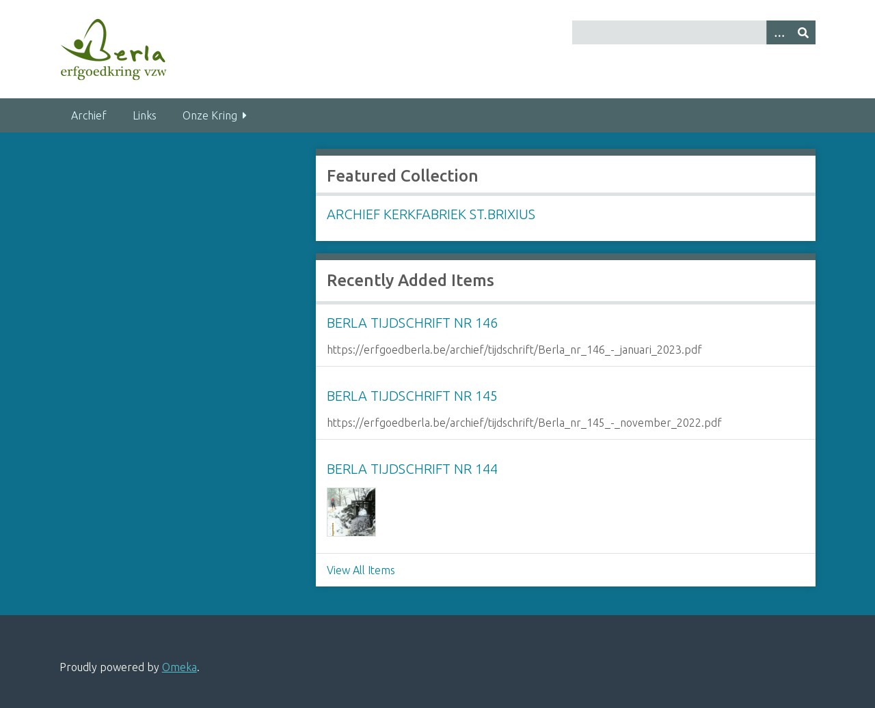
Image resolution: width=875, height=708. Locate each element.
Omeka (179, 667)
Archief (89, 115)
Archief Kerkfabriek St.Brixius (431, 214)
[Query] (694, 32)
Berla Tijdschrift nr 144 (412, 469)
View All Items (361, 570)
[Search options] (778, 32)
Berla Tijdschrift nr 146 (412, 322)
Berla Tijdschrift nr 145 (412, 395)
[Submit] (803, 32)
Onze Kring (210, 115)
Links (145, 115)
